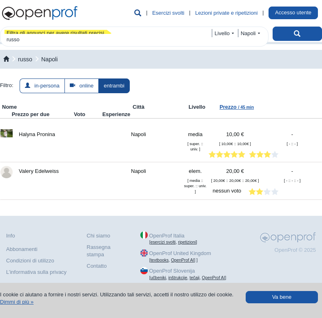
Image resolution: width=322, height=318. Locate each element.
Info (10, 236)
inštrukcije (178, 277)
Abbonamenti (22, 249)
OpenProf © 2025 (295, 250)
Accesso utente (293, 12)
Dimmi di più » (16, 302)
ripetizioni (187, 242)
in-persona (42, 86)
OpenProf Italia (166, 236)
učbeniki (158, 277)
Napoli (49, 59)
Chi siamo (98, 236)
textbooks (160, 260)
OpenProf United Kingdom (180, 253)
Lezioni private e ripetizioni (226, 13)
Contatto (97, 266)
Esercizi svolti (168, 13)
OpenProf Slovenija (172, 271)
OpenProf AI (182, 260)
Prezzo (237, 107)
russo (25, 59)
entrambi (114, 86)
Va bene (281, 297)
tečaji (195, 277)
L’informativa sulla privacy (36, 272)
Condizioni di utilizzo (30, 261)
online (82, 86)
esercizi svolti (163, 242)
